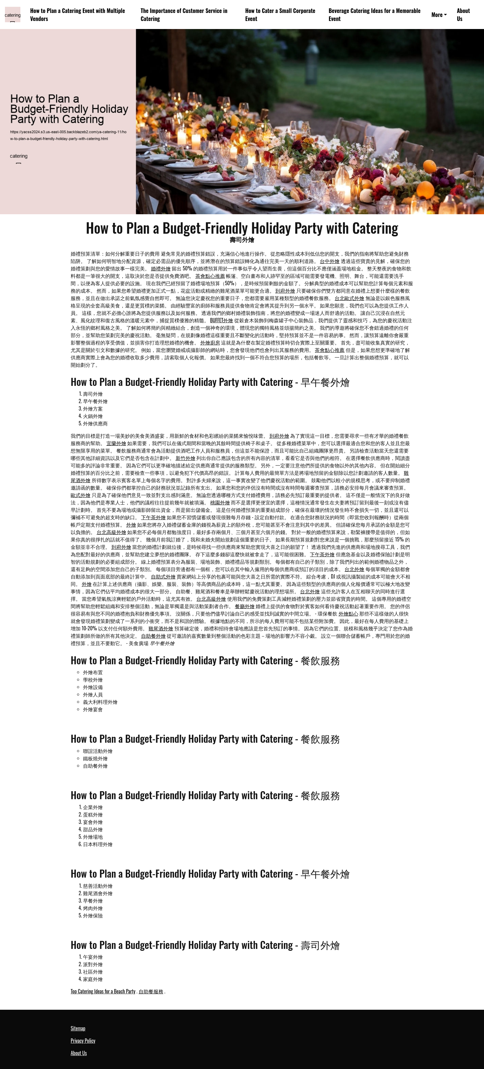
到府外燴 (285, 290)
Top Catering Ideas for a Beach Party (103, 991)
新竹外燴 (185, 457)
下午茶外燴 (153, 517)
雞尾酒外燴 (160, 628)
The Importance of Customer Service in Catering (184, 14)
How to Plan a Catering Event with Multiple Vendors (77, 14)
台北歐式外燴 (349, 298)
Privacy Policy (83, 1040)
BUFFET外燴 (221, 320)
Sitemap (78, 1028)
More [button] (437, 14)
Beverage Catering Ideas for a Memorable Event (375, 14)
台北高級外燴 (111, 532)
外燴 (131, 524)
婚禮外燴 (161, 268)
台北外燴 (354, 569)
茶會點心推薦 (210, 275)
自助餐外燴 (153, 635)
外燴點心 (348, 613)
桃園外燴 (220, 502)
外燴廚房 (210, 342)
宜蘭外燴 (116, 443)
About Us (463, 14)
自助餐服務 (151, 991)
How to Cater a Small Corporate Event (280, 14)
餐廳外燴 (245, 606)
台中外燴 (330, 261)
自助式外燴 (163, 576)
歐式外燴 (80, 495)
